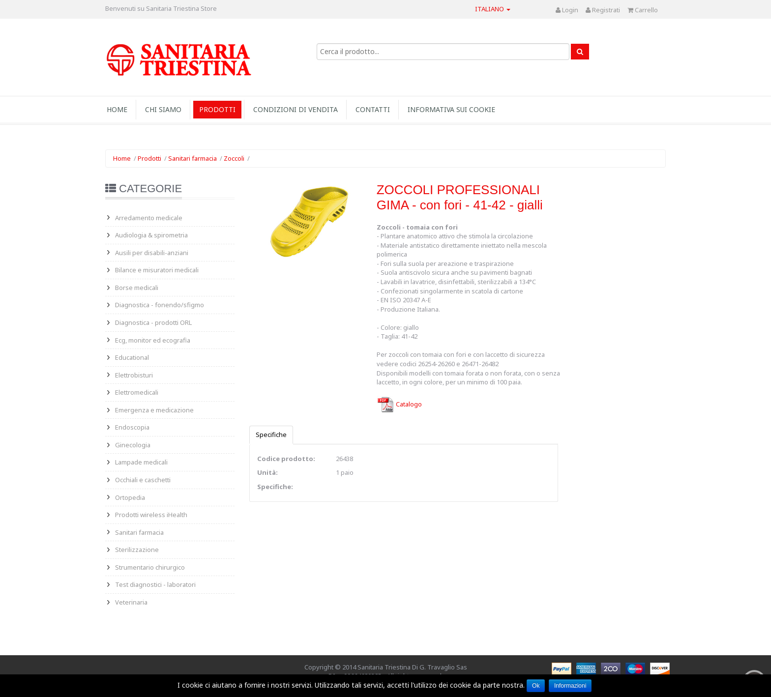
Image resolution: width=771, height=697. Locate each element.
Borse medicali (136, 287)
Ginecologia (132, 444)
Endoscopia (132, 427)
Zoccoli (234, 158)
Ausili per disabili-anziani (151, 252)
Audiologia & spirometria (151, 235)
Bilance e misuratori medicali (157, 269)
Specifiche (271, 434)
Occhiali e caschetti (143, 479)
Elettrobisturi (134, 375)
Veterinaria (131, 602)
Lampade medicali (141, 462)
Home (117, 109)
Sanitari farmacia (192, 158)
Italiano (492, 8)
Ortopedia (130, 497)
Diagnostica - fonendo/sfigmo (159, 304)
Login (567, 9)
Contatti (373, 109)
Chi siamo (163, 109)
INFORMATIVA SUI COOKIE (451, 109)
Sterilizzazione (137, 549)
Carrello (642, 9)
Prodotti (217, 109)
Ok (535, 685)
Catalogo (399, 404)
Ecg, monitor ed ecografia (152, 340)
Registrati (603, 9)
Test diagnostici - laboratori (155, 584)
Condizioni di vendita (295, 109)
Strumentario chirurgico (150, 567)
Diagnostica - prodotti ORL (153, 322)
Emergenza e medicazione (154, 410)
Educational (132, 357)
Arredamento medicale (148, 217)
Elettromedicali (136, 392)
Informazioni (570, 685)
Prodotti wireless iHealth (151, 514)
